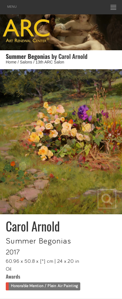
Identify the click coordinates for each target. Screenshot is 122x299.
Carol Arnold (33, 226)
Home (11, 62)
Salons (26, 62)
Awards (13, 276)
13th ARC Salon (50, 62)
